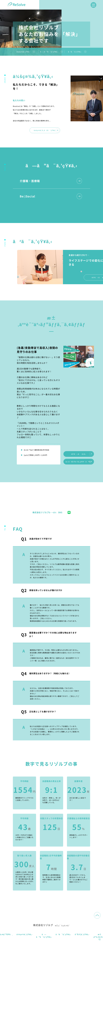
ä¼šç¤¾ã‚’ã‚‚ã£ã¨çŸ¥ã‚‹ (46, 130)
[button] (81, 271)
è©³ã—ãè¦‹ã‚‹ (82, 454)
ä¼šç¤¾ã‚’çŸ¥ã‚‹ (23, 52)
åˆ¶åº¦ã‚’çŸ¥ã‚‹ (82, 934)
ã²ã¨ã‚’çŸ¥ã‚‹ (75, 52)
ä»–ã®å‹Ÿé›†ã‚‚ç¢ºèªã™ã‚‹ (79, 462)
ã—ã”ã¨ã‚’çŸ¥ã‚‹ (44, 935)
